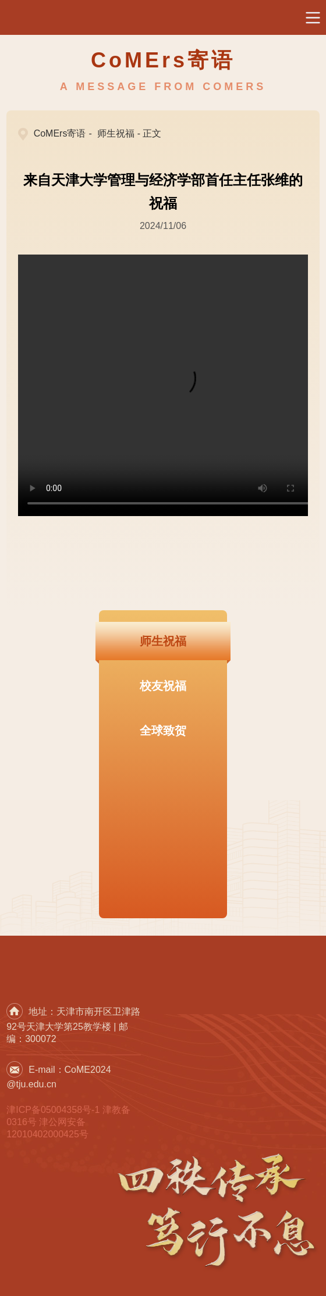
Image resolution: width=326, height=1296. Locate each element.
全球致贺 (163, 730)
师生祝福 (115, 133)
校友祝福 (163, 685)
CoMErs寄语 (60, 133)
